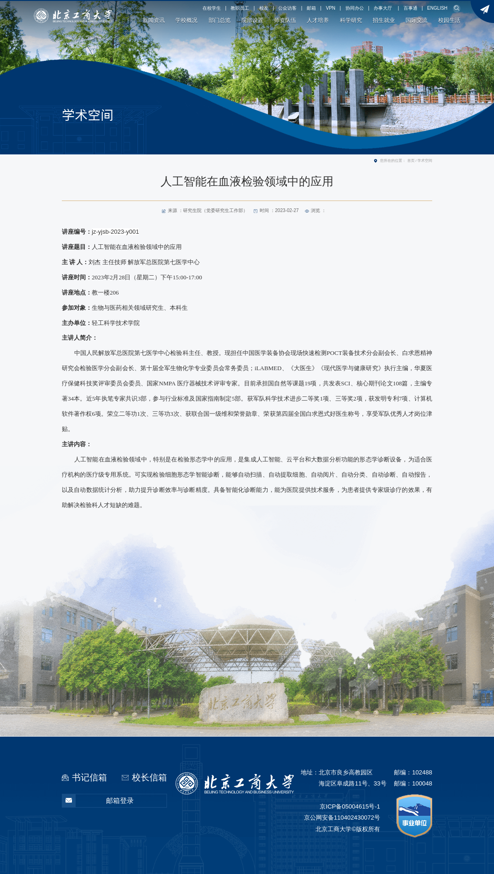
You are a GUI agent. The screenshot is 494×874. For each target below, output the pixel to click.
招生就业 (384, 20)
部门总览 (219, 20)
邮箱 (311, 8)
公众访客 (287, 8)
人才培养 (318, 20)
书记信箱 (89, 777)
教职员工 (240, 8)
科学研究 (351, 20)
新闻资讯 (154, 20)
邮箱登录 (98, 800)
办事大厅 (383, 8)
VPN (330, 8)
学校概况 (186, 20)
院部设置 (252, 20)
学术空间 (424, 161)
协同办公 (354, 8)
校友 (263, 8)
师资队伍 (285, 20)
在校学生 (211, 8)
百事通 (410, 8)
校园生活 (449, 20)
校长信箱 (149, 777)
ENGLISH (437, 8)
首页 (411, 161)
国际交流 (416, 20)
